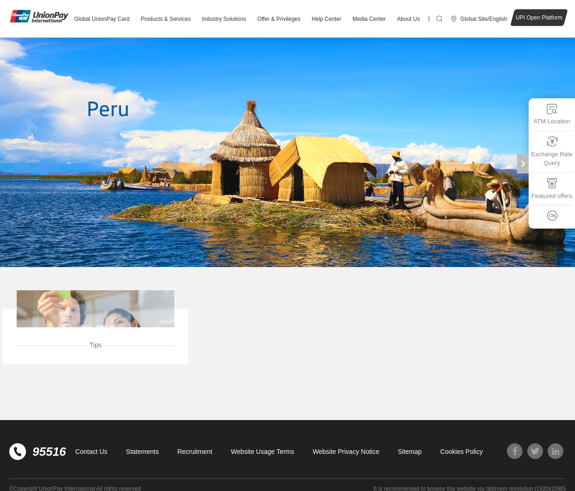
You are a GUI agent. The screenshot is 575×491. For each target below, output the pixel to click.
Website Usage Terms (262, 451)
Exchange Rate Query (552, 150)
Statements (142, 451)
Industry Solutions (224, 19)
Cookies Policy (461, 451)
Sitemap (410, 451)
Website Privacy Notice (346, 451)
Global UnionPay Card (101, 19)
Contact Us (91, 451)
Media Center (369, 19)
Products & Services (166, 19)
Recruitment (194, 451)
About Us (408, 19)
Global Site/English (483, 19)
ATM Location (551, 114)
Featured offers (551, 188)
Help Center (326, 19)
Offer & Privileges (278, 19)
